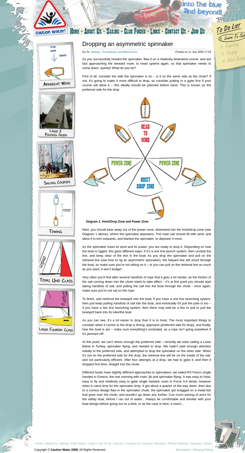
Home (76, 32)
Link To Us (104, 443)
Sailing (114, 32)
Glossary (196, 443)
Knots (208, 443)
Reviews (160, 443)
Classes (147, 443)
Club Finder (136, 32)
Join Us (202, 32)
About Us (94, 32)
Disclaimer (183, 450)
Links (157, 32)
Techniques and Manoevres (119, 51)
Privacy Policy (203, 450)
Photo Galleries (178, 443)
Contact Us (177, 32)
